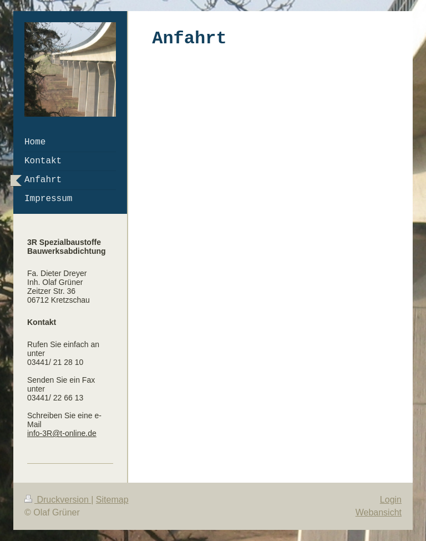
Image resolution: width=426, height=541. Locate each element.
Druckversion (57, 499)
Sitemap (112, 499)
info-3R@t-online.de (62, 433)
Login (391, 499)
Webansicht (379, 512)
